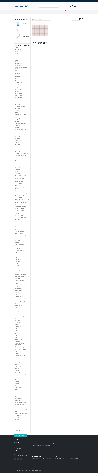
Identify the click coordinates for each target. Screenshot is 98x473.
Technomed (18, 398)
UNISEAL (17, 417)
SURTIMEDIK (17, 389)
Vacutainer (17, 421)
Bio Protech (17, 101)
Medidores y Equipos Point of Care (21, 283)
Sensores (17, 366)
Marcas (16, 12)
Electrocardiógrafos (20, 175)
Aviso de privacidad (66, 1)
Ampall (17, 86)
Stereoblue (17, 383)
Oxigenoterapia (18, 318)
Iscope (16, 255)
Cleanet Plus (18, 136)
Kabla (16, 263)
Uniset (16, 419)
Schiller (17, 363)
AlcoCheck (17, 63)
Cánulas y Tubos (19, 118)
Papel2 (16, 332)
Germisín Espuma (19, 233)
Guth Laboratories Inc (20, 244)
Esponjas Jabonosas (74, 458)
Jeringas (17, 259)
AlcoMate (17, 76)
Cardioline (17, 121)
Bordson (17, 108)
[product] (40, 30)
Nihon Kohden (43, 39)
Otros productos (19, 317)
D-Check (17, 150)
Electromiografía (19, 195)
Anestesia (17, 89)
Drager (16, 165)
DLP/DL (16, 164)
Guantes (17, 242)
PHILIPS (16, 335)
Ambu (16, 84)
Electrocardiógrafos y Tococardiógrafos (20, 177)
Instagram (21, 459)
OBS (16, 313)
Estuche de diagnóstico (20, 217)
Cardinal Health (18, 119)
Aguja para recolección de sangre (21, 59)
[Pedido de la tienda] (41, 19)
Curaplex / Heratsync (20, 148)
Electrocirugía (18, 183)
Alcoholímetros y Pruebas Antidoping (21, 68)
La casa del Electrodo (20, 267)
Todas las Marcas (57, 459)
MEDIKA (17, 286)
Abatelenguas (18, 49)
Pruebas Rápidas (19, 347)
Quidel (16, 353)
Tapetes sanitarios (19, 396)
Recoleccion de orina (20, 355)
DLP (16, 162)
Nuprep (17, 311)
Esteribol (17, 213)
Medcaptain (18, 278)
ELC (16, 171)
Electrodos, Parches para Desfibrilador (21, 188)
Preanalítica (18, 339)
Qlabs (16, 351)
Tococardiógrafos (19, 406)
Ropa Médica (18, 361)
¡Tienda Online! (46, 459)
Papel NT (47, 39)
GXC (16, 246)
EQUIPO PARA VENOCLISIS (20, 202)
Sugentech (17, 387)
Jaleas (16, 257)
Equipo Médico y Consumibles (22, 199)
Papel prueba (18, 330)
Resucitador (18, 359)
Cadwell (17, 112)
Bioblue (17, 103)
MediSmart (17, 290)
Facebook (15, 459)
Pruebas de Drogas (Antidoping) (19, 344)
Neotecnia (17, 303)
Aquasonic (17, 93)
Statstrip (17, 381)
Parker (16, 333)
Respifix (17, 357)
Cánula (17, 116)
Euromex (17, 219)
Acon (16, 53)
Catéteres (17, 125)
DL (15, 160)
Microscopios (18, 296)
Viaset (16, 425)
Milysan (17, 298)
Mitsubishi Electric (19, 301)
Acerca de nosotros (56, 1)
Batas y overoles (19, 97)
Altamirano (17, 80)
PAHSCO (17, 324)
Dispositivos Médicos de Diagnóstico (20, 156)
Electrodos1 (18, 192)
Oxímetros (17, 322)
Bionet (16, 104)
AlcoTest (17, 78)
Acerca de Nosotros (36, 458)
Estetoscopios (18, 215)
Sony (16, 379)
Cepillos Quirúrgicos (20, 129)
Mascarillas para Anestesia (21, 276)
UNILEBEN (17, 415)
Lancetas (17, 269)
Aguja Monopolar (19, 57)
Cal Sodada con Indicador (21, 114)
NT (15, 309)
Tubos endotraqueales (20, 413)
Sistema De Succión (19, 374)
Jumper (17, 261)
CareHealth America (20, 123)
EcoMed (17, 169)
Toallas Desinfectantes (20, 404)
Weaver (17, 426)
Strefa (16, 385)
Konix (16, 265)
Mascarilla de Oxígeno (20, 272)
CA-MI (16, 110)
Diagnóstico (41, 12)
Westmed (17, 430)
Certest (17, 131)
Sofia (16, 376)
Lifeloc (16, 271)
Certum (17, 133)
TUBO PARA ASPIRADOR (20, 410)
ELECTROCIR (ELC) (19, 181)
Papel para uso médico (59, 458)
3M (16, 47)
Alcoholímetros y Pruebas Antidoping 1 (21, 72)
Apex (16, 91)
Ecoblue (17, 167)
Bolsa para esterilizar (20, 106)
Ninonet (17, 307)
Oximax (17, 320)
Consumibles (18, 140)
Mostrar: (76, 17)
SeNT (16, 368)
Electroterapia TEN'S (19, 197)
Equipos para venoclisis (20, 206)
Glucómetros (18, 237)
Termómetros (18, 400)
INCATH (17, 254)
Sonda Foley (18, 378)
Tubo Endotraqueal (19, 408)
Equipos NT (17, 204)
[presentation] (27, 18)
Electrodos (17, 185)
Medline (17, 292)
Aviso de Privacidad (47, 458)
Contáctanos (75, 1)
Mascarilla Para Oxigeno (20, 274)
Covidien (17, 142)
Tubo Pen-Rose (18, 411)
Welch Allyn (18, 428)
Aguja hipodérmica (19, 55)
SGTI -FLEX (17, 372)
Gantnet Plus (18, 225)
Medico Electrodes (19, 280)
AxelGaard (17, 95)
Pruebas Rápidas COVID (20, 349)
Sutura (16, 391)
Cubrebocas (18, 144)
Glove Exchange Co (19, 235)
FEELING (17, 223)
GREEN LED (17, 240)
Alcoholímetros (18, 65)
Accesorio (17, 51)
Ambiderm (17, 82)
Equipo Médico (52, 12)
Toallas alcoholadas (20, 402)
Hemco (17, 248)
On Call (17, 315)
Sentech (17, 370)
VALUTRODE (17, 423)
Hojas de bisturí (18, 250)
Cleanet (17, 135)
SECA (16, 364)
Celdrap (17, 127)
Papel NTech (18, 328)
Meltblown (17, 294)
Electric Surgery (18, 173)
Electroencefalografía (20, 194)
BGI (16, 99)
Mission (17, 300)
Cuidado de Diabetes (20, 146)
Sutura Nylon (18, 393)
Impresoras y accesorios (21, 252)
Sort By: (33, 17)
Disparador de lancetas (20, 153)
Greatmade (18, 239)
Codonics (17, 138)
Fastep (16, 221)
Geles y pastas (18, 231)
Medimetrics (18, 288)
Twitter (18, 459)
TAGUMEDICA (18, 394)
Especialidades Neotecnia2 (36, 39)
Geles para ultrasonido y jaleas (21, 227)
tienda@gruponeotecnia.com (22, 452)
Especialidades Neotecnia (27, 12)
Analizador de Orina (19, 87)
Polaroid (17, 337)
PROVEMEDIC (18, 341)
